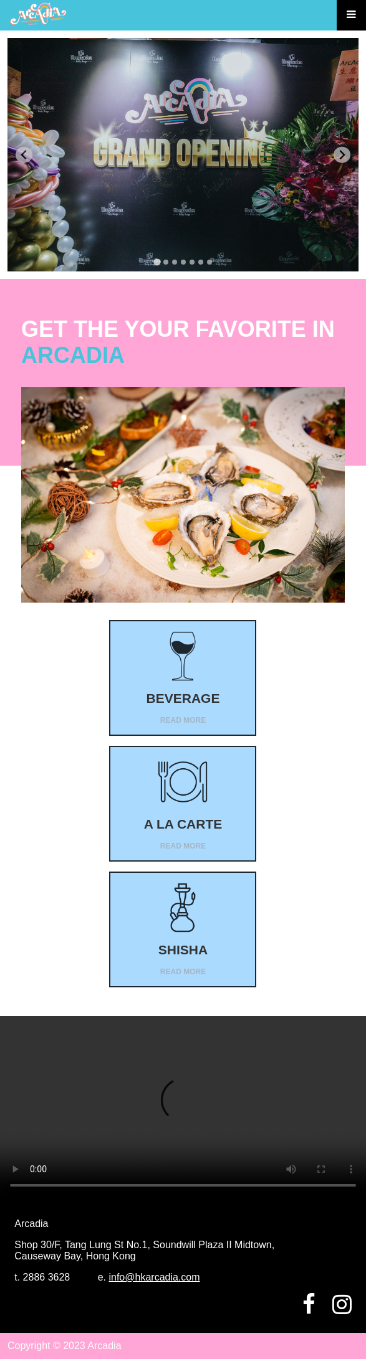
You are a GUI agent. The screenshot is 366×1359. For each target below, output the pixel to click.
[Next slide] (342, 154)
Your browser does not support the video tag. (183, 1107)
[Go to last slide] (24, 154)
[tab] (156, 262)
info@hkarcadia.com (154, 1277)
